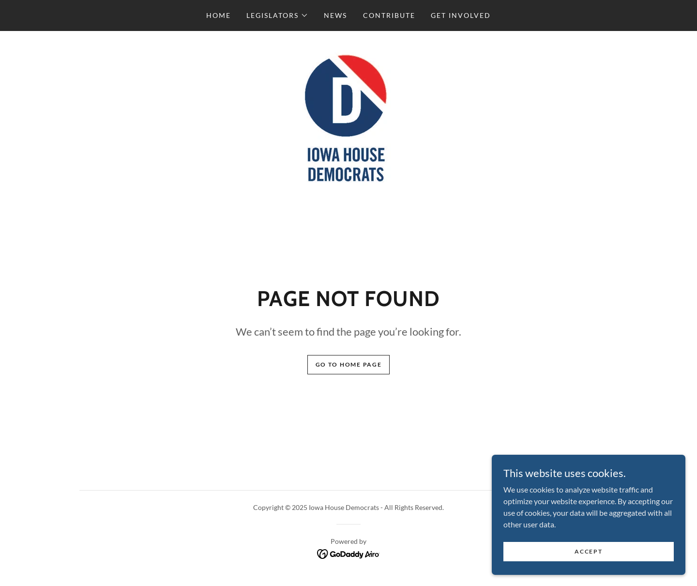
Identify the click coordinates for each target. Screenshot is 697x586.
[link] (348, 118)
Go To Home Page (349, 364)
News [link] (335, 15)
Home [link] (218, 15)
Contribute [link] (389, 15)
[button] (277, 15)
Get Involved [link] (461, 15)
